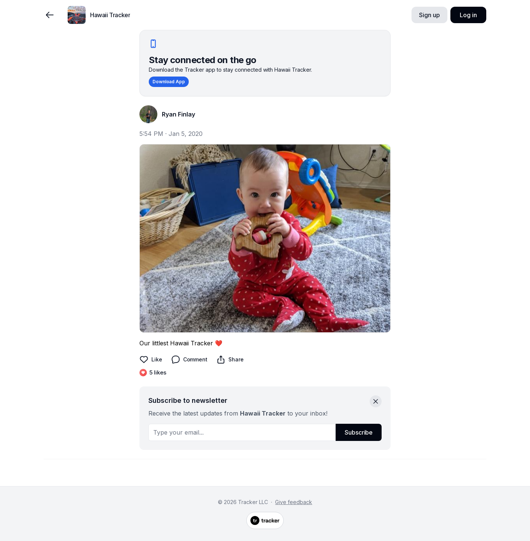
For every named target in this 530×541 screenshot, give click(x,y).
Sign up (429, 15)
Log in (468, 15)
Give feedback (293, 502)
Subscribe (359, 432)
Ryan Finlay (178, 114)
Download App (168, 81)
